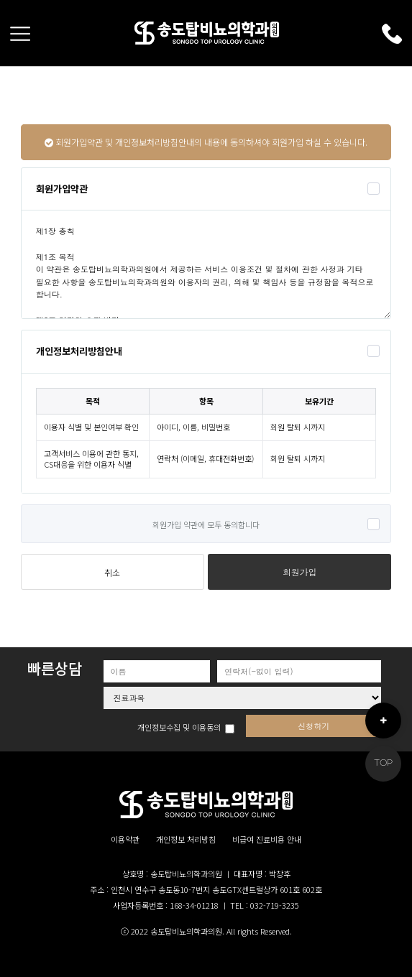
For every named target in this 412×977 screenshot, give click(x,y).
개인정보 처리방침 (186, 839)
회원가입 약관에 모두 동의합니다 (206, 524)
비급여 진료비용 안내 (266, 839)
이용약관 (125, 839)
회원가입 (300, 572)
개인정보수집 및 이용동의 (179, 727)
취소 (112, 572)
